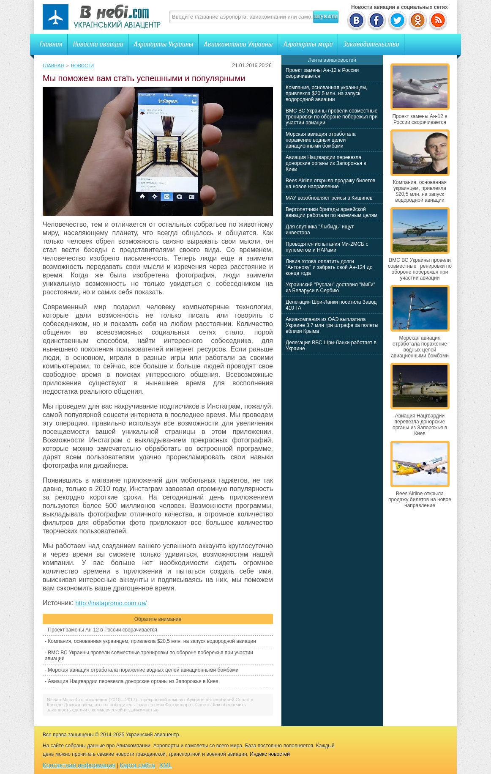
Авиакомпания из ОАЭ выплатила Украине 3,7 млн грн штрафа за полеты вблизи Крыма (332, 325)
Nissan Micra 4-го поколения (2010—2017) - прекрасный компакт (116, 699)
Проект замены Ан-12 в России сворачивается (102, 630)
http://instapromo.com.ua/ (111, 603)
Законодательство (371, 44)
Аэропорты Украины (163, 44)
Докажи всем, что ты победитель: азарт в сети (114, 704)
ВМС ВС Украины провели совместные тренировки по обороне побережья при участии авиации (332, 117)
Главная (50, 44)
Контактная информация (79, 765)
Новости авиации (98, 44)
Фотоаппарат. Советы (188, 704)
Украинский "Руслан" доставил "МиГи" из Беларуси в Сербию (330, 288)
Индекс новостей (270, 754)
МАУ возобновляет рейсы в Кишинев (329, 198)
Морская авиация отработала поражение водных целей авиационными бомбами (143, 670)
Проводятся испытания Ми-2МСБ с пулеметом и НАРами (327, 247)
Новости (82, 65)
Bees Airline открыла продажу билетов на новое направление (330, 183)
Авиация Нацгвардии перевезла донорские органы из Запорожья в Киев (133, 681)
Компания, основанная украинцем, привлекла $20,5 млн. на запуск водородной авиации (152, 641)
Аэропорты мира (308, 44)
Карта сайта (137, 765)
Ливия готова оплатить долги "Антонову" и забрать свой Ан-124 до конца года (329, 267)
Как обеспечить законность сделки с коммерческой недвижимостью (146, 707)
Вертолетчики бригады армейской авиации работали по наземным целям (331, 212)
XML (165, 765)
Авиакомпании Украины (238, 44)
